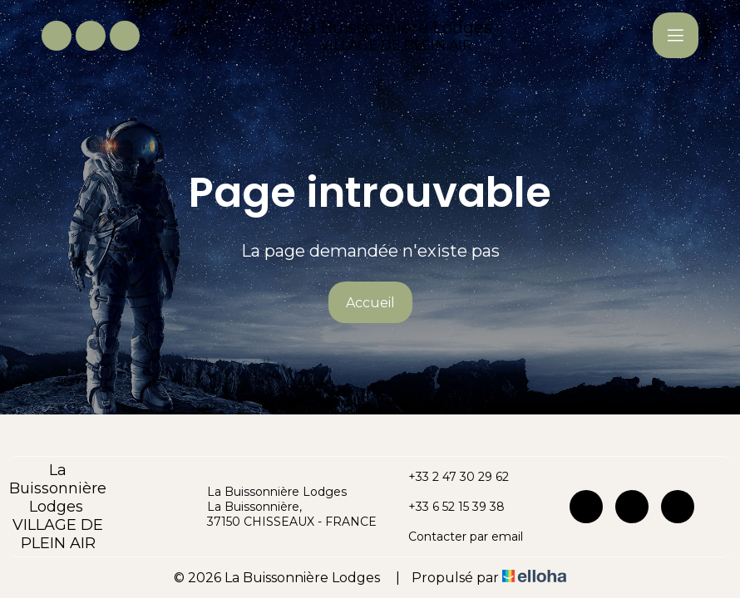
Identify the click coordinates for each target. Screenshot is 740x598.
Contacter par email (456, 536)
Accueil (370, 303)
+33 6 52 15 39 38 (447, 506)
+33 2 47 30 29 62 (449, 476)
